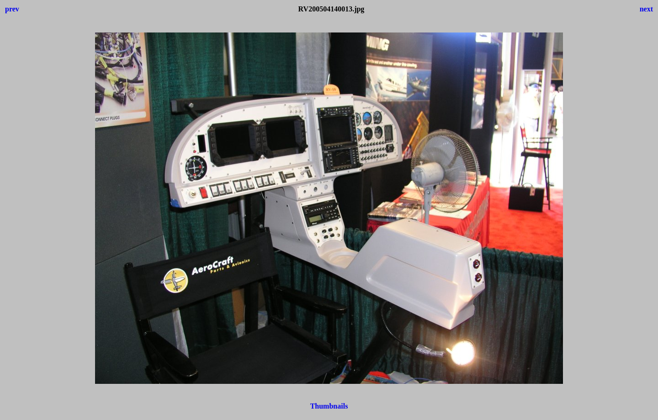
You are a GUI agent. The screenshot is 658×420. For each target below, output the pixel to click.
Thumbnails (329, 406)
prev (12, 9)
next (646, 9)
